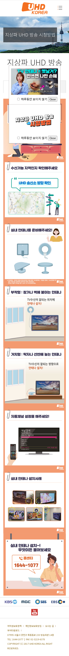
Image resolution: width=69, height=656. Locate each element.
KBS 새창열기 (11, 602)
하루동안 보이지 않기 (37, 99)
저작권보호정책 (14, 626)
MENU (58, 8)
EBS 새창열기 (58, 602)
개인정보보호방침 (33, 626)
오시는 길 (49, 626)
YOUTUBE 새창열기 (34, 612)
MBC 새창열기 (26, 602)
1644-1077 (17, 639)
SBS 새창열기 (41, 602)
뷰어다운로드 (13, 630)
